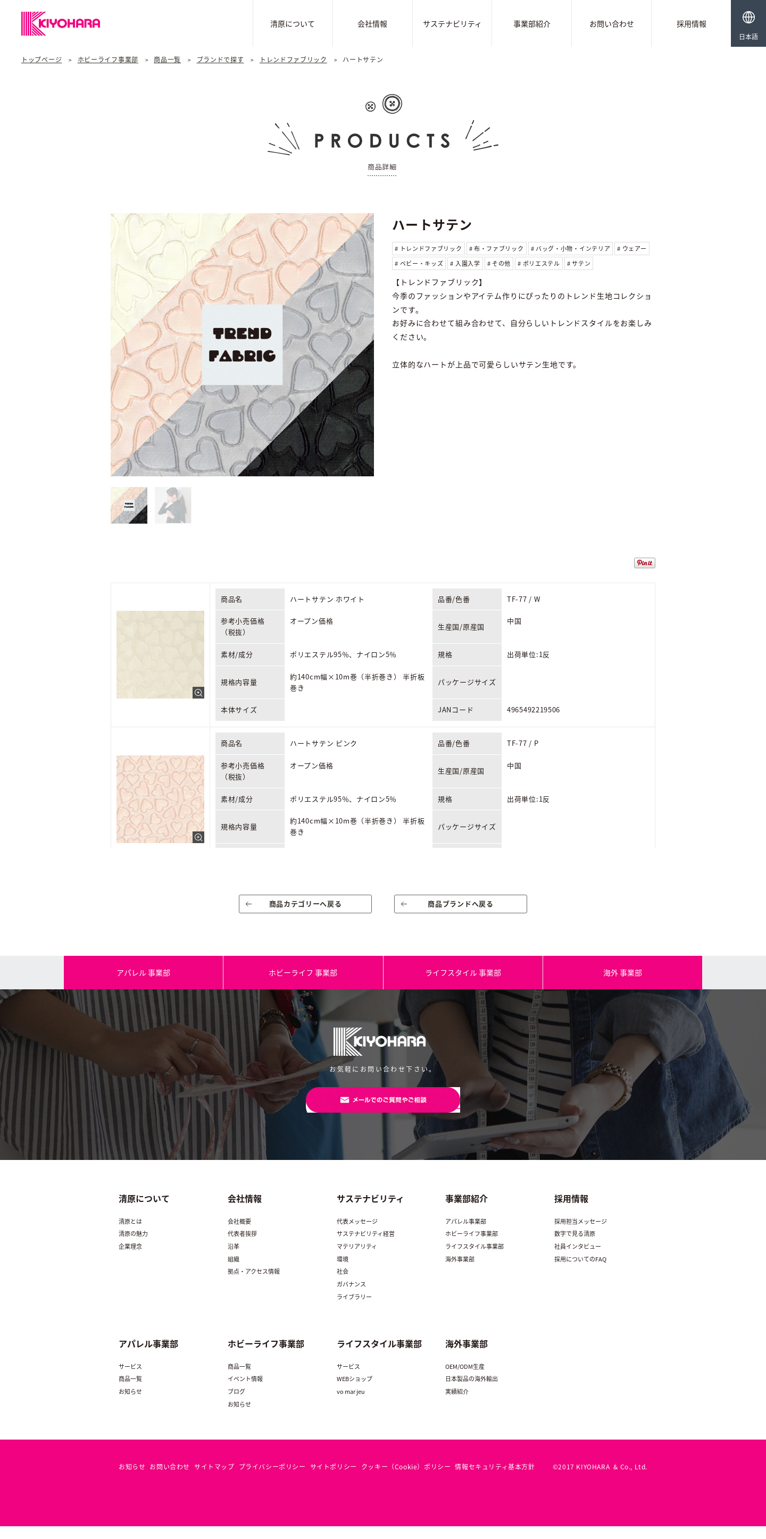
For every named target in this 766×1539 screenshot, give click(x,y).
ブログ (236, 1404)
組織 (233, 1271)
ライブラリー (354, 1309)
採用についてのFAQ (580, 1271)
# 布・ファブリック (496, 248)
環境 (342, 1271)
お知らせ (130, 1404)
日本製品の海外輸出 (471, 1391)
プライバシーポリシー (272, 1479)
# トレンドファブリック (428, 248)
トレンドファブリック (293, 59)
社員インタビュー (577, 1259)
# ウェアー (631, 248)
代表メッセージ (357, 1233)
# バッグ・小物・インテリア (571, 248)
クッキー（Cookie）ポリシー (406, 1479)
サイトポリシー (333, 1479)
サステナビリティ (452, 23)
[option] (242, 344)
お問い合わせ (611, 23)
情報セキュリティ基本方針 (495, 1479)
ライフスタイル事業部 (474, 1259)
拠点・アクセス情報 (254, 1284)
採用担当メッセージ (580, 1233)
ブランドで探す (220, 59)
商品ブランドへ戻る (461, 907)
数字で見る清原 (574, 1246)
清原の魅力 (133, 1246)
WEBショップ (354, 1391)
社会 (342, 1284)
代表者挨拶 (242, 1246)
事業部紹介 (532, 23)
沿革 (233, 1259)
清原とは (130, 1233)
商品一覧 (167, 59)
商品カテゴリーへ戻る (305, 907)
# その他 (499, 263)
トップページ (41, 59)
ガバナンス (351, 1296)
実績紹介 (457, 1404)
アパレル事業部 (465, 1233)
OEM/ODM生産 (465, 1379)
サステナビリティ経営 (366, 1246)
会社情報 (372, 23)
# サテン (579, 263)
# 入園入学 (465, 263)
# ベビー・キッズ (419, 263)
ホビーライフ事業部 (108, 59)
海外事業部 (459, 1271)
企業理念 (130, 1259)
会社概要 (239, 1233)
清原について (292, 23)
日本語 (748, 36)
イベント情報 (245, 1391)
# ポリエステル (539, 263)
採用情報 (691, 23)
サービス (130, 1379)
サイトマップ (214, 1479)
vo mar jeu (351, 1404)
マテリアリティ (357, 1259)
